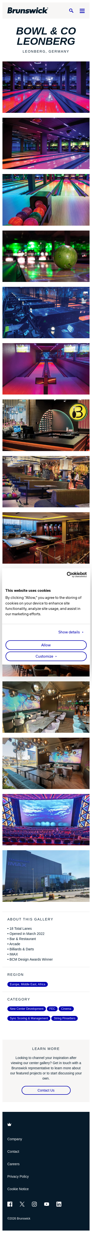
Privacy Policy (18, 1176)
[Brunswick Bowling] (27, 10)
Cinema (66, 1009)
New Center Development (26, 1009)
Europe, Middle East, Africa (27, 984)
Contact (13, 1151)
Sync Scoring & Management (29, 1018)
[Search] (71, 10)
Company (14, 1139)
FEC (52, 1009)
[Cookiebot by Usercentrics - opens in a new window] (66, 575)
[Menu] (82, 11)
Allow (46, 645)
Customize (44, 656)
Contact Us (46, 1090)
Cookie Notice (18, 1189)
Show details (69, 632)
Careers (13, 1164)
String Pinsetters (64, 1018)
